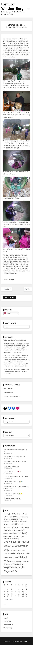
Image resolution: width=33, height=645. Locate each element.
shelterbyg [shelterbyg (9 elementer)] (24, 553)
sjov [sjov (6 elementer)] (16, 557)
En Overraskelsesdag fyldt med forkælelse (15, 476)
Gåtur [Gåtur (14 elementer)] (18, 524)
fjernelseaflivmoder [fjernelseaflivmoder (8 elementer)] (10, 521)
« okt (4, 604)
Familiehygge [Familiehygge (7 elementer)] (15, 519)
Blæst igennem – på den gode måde (14, 456)
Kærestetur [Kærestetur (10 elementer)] (18, 536)
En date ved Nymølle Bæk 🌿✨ (12, 493)
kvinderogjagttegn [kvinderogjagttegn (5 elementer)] (7, 536)
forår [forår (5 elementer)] (19, 521)
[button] (28, 8)
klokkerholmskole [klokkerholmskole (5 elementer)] (7, 533)
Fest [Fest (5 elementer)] (21, 519)
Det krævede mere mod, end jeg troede (14, 461)
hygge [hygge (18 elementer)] (18, 527)
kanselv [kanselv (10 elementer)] (20, 530)
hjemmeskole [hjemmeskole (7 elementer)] (8, 527)
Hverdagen (11, 279)
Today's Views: (7, 392)
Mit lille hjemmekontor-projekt (12, 498)
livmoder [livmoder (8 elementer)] (15, 538)
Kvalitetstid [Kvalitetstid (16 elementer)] (19, 533)
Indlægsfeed (7, 621)
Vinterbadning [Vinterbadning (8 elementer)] (18, 564)
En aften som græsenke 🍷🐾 (12, 471)
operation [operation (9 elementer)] (12, 550)
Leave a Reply (9, 297)
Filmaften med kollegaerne (11, 466)
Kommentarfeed (8, 624)
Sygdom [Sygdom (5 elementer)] (18, 561)
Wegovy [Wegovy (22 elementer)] (10, 571)
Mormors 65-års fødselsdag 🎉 (12, 481)
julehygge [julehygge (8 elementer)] (11, 530)
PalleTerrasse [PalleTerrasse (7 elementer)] (21, 550)
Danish (7, 313)
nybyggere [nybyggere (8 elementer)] (12, 546)
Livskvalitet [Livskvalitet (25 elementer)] (12, 541)
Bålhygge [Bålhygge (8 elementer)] (7, 517)
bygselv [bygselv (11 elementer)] (23, 514)
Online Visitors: (8, 388)
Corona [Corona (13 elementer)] (16, 517)
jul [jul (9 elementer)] (5, 530)
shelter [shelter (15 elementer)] (15, 553)
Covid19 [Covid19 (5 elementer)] (7, 519)
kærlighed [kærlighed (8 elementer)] (7, 538)
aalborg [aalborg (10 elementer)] (7, 514)
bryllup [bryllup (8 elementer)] (15, 514)
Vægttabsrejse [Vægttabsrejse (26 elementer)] (14, 567)
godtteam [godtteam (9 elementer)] (9, 524)
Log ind (5, 618)
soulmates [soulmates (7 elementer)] (12, 561)
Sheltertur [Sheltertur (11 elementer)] (8, 557)
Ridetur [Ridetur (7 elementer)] (6, 553)
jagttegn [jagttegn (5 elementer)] (26, 527)
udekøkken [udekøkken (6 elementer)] (8, 564)
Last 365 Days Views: (9, 396)
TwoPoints (26, 641)
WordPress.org (7, 628)
